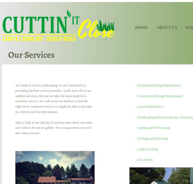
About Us (166, 27)
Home (141, 27)
